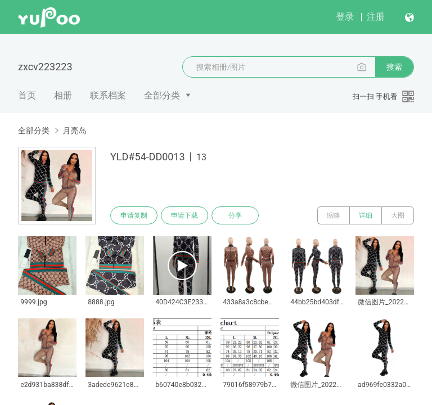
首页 (27, 95)
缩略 (333, 215)
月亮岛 (74, 130)
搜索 (394, 66)
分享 (235, 215)
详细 (365, 215)
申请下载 (184, 215)
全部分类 (162, 95)
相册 (63, 95)
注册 (376, 16)
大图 (397, 215)
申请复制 (133, 215)
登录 (345, 16)
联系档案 (108, 95)
